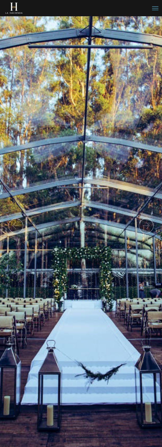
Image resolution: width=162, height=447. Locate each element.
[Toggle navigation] (155, 8)
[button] (15, 225)
